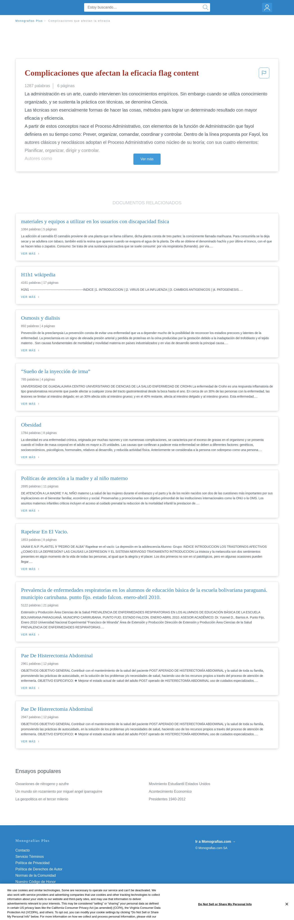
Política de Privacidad (33, 863)
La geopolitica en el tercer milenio (42, 799)
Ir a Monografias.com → (215, 841)
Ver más (147, 159)
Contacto (23, 850)
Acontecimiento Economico (170, 791)
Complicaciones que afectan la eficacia (79, 20)
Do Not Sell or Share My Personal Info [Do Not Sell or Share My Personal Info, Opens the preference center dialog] (225, 913)
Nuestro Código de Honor (36, 882)
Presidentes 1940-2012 (167, 799)
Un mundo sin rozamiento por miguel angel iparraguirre (59, 791)
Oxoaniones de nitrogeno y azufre (42, 784)
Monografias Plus (29, 20)
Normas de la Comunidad (36, 875)
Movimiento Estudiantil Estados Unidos (179, 784)
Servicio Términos (30, 856)
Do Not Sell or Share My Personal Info (46, 888)
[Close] (287, 913)
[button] (264, 74)
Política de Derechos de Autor (39, 869)
